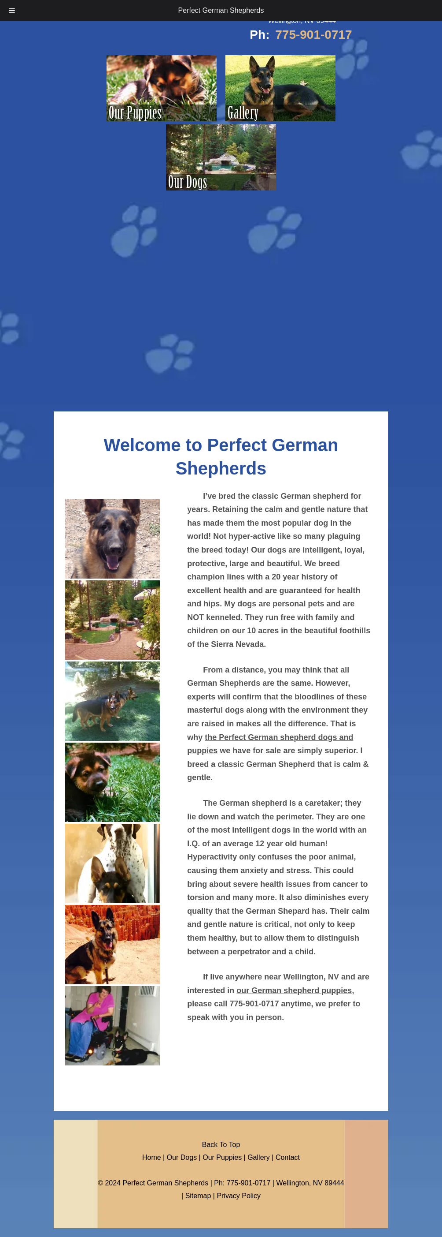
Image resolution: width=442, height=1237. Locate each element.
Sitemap (198, 1196)
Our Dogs (182, 1157)
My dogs (240, 603)
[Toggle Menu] (12, 10)
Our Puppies (222, 1157)
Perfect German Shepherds (221, 10)
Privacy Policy (239, 1196)
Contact (288, 1157)
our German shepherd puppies (294, 990)
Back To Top (221, 1144)
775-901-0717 (313, 34)
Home (151, 1157)
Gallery (258, 1157)
